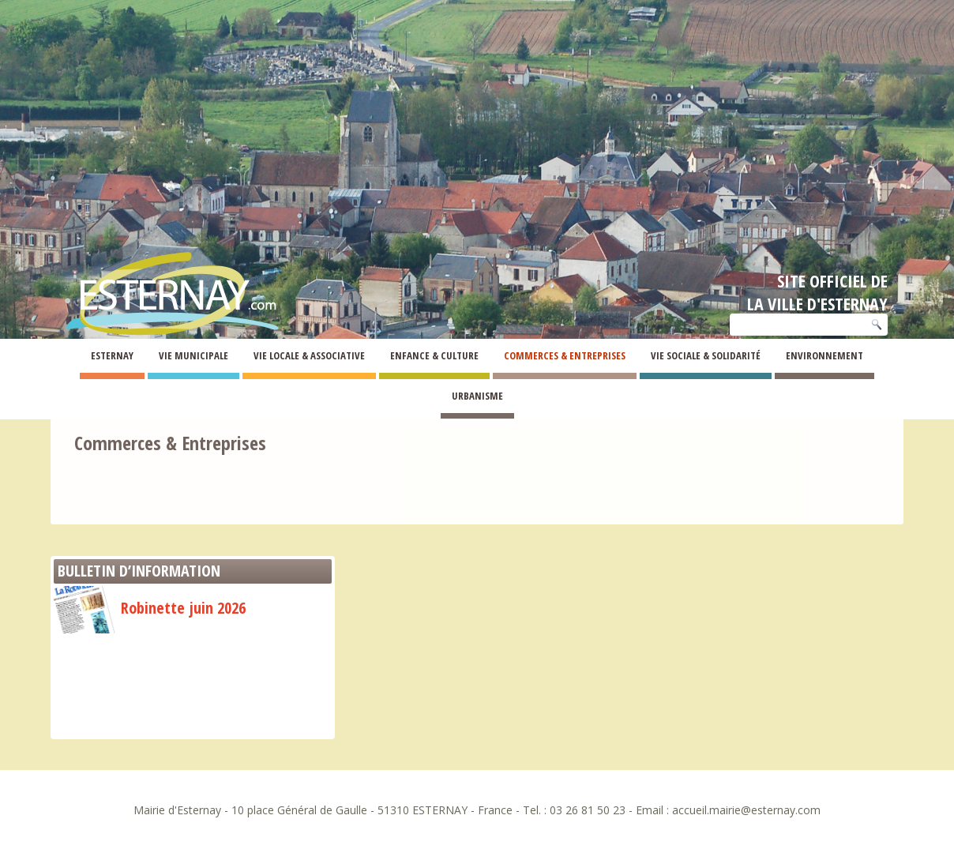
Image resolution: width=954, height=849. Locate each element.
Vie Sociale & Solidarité (706, 355)
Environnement (824, 355)
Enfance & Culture (434, 355)
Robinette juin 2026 (150, 607)
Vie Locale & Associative (309, 355)
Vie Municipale (193, 355)
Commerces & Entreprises (564, 355)
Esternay (112, 355)
